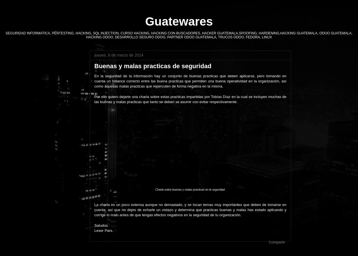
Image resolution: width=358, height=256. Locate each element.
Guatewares (179, 21)
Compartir (277, 242)
